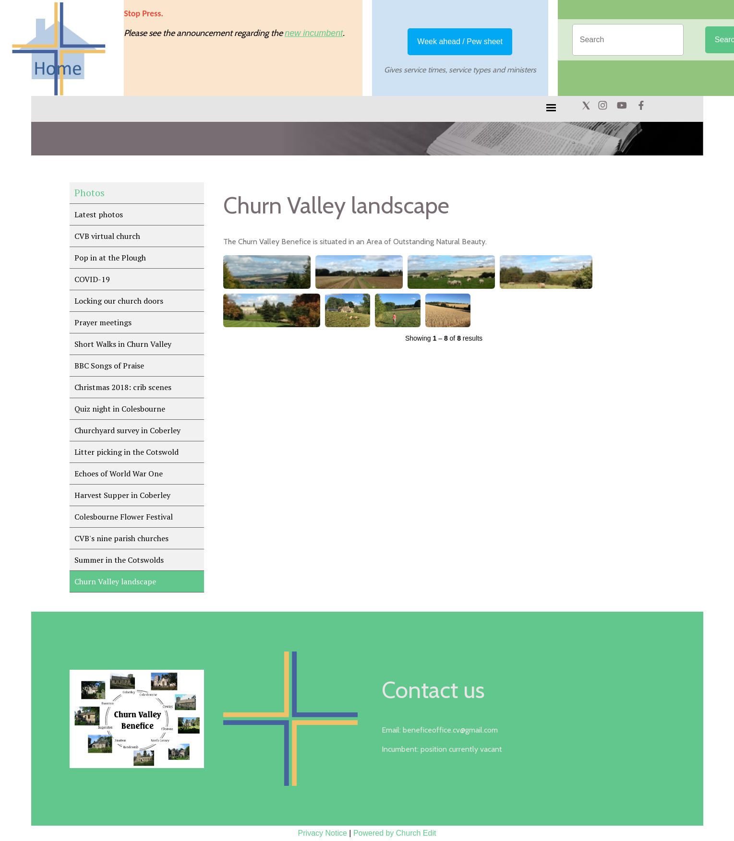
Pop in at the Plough (110, 257)
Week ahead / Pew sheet (460, 41)
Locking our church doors (118, 301)
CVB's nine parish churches (121, 538)
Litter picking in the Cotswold (126, 452)
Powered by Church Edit (394, 833)
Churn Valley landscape (115, 581)
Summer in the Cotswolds (119, 560)
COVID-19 (92, 279)
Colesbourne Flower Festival (123, 516)
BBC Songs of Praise (109, 365)
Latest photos (98, 214)
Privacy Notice (322, 833)
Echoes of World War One (118, 473)
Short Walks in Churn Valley (122, 344)
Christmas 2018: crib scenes (122, 387)
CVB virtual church (107, 236)
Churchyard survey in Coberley (127, 430)
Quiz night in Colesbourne (119, 408)
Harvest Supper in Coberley (122, 495)
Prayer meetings (103, 322)
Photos (89, 192)
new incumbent (314, 33)
